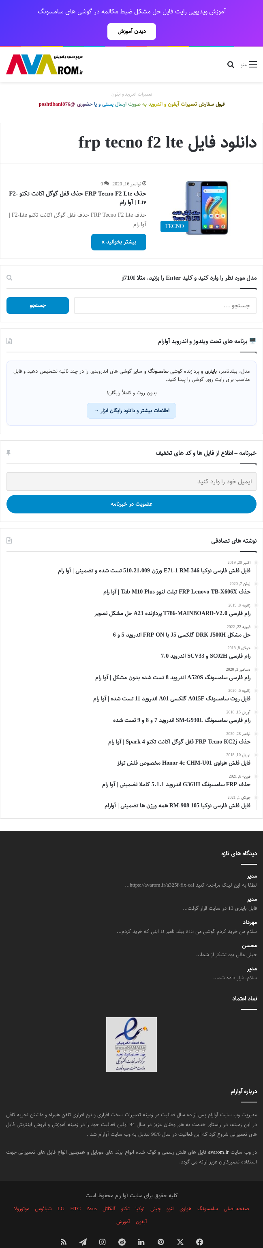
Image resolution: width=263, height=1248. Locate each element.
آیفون (141, 1204)
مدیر (252, 858)
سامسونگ (207, 1191)
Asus (91, 1191)
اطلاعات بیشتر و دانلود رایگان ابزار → (131, 393)
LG (61, 1191)
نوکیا (140, 1191)
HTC (75, 1191)
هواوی (186, 1191)
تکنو (125, 1191)
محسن (249, 928)
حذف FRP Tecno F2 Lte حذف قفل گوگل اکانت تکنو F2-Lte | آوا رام (77, 180)
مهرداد (250, 904)
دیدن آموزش (132, 31)
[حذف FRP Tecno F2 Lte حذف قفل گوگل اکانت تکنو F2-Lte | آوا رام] (206, 190)
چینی (155, 1191)
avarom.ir (218, 1134)
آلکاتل (109, 1191)
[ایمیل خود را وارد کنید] (131, 463)
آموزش (123, 1204)
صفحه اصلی (236, 1191)
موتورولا (21, 1191)
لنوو (170, 1191)
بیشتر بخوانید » (118, 224)
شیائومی (43, 1191)
